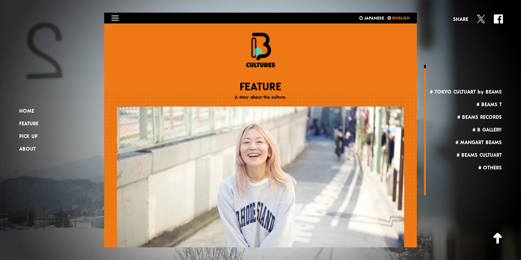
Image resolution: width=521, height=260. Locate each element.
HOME (26, 111)
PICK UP (28, 136)
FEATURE (28, 123)
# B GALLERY (487, 130)
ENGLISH (398, 18)
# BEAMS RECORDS (479, 117)
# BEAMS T (489, 104)
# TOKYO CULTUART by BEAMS (466, 92)
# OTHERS (490, 167)
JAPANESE (371, 18)
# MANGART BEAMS (479, 142)
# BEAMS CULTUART (479, 155)
